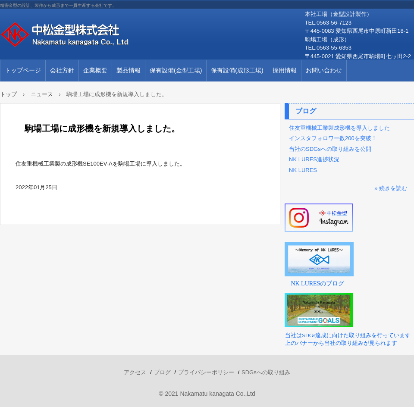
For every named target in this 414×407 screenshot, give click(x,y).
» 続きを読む (390, 188)
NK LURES (303, 170)
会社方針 (62, 70)
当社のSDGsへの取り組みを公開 (330, 149)
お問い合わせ (324, 70)
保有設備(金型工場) (176, 70)
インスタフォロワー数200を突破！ (333, 138)
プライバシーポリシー (206, 372)
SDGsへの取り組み (266, 372)
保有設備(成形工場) (237, 70)
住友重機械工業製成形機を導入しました (339, 128)
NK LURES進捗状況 (314, 159)
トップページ (23, 70)
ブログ (305, 111)
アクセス (135, 372)
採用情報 (285, 70)
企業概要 (95, 70)
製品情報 (128, 70)
